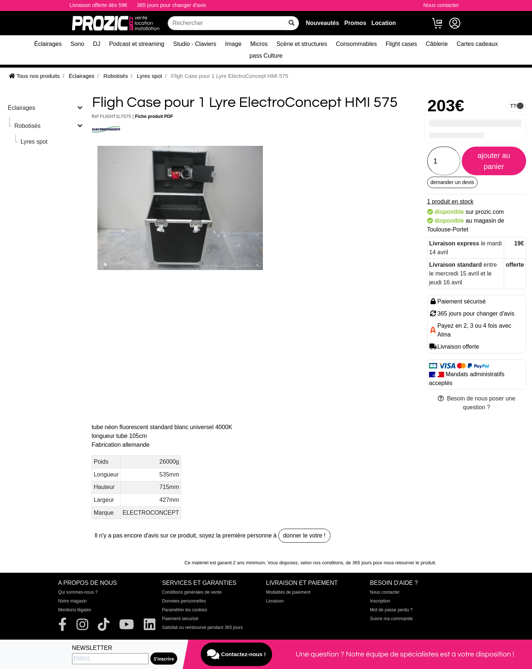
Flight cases (401, 44)
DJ (96, 44)
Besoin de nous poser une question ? (476, 402)
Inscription (380, 601)
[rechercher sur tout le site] (291, 23)
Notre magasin (72, 601)
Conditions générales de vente (192, 592)
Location (383, 23)
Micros (259, 44)
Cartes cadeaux (477, 44)
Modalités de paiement (288, 592)
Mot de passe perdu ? (391, 609)
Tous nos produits (34, 76)
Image (233, 44)
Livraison (275, 601)
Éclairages (48, 44)
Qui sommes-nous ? (77, 592)
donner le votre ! (304, 535)
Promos (355, 23)
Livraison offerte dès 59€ (98, 5)
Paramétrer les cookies (184, 609)
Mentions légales (74, 609)
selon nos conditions (321, 562)
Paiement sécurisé (180, 618)
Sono (77, 44)
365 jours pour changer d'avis (171, 5)
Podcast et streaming (136, 44)
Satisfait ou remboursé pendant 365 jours (202, 627)
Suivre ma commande (391, 618)
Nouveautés (322, 23)
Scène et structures (301, 44)
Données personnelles (184, 601)
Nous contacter (441, 5)
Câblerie (437, 44)
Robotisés (27, 126)
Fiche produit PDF (154, 116)
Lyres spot (34, 142)
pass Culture (266, 56)
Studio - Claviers (194, 44)
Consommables (356, 44)
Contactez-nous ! (236, 654)
